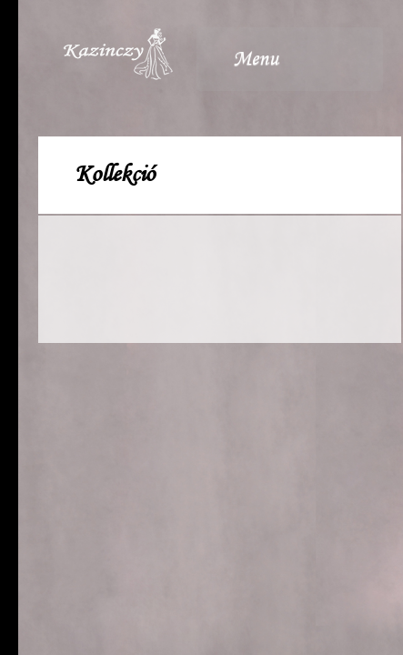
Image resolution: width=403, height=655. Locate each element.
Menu (281, 59)
